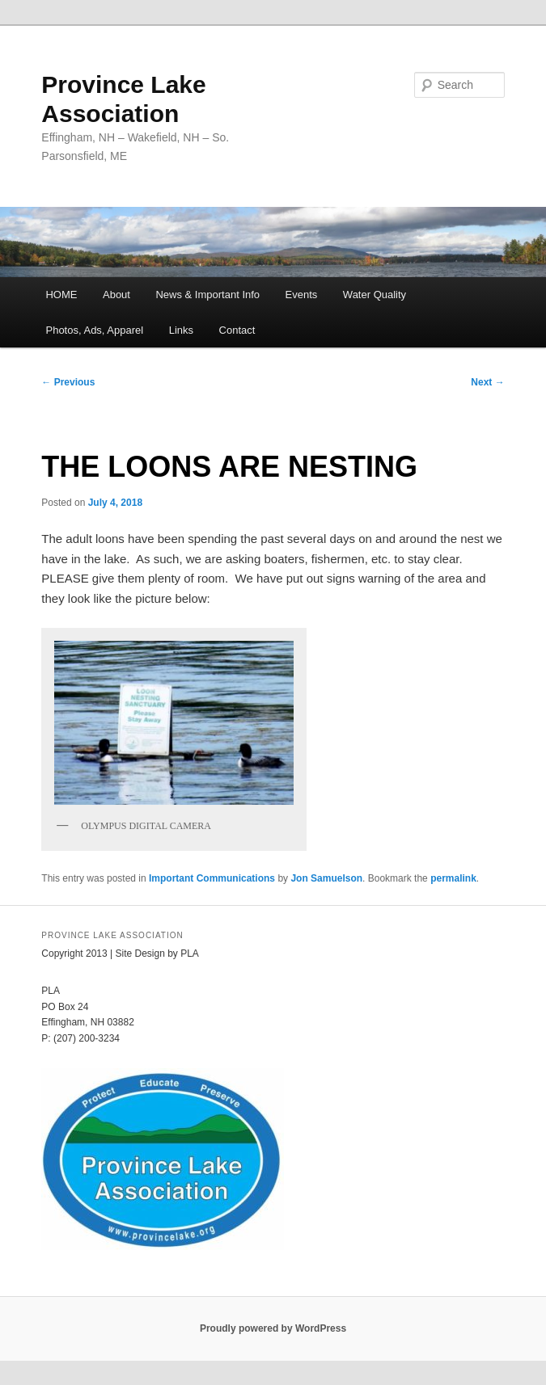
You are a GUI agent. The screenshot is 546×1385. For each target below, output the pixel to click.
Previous (68, 382)
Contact (237, 330)
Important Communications (212, 878)
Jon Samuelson (326, 878)
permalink (453, 878)
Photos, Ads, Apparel (94, 330)
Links (181, 330)
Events (302, 294)
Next (487, 382)
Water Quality (374, 294)
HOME (61, 294)
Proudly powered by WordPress (273, 1328)
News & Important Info (207, 294)
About (116, 294)
